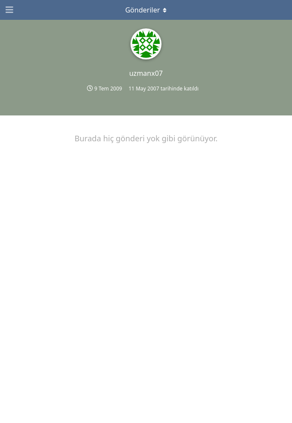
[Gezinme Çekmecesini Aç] (8, 10)
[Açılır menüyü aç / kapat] (146, 10)
